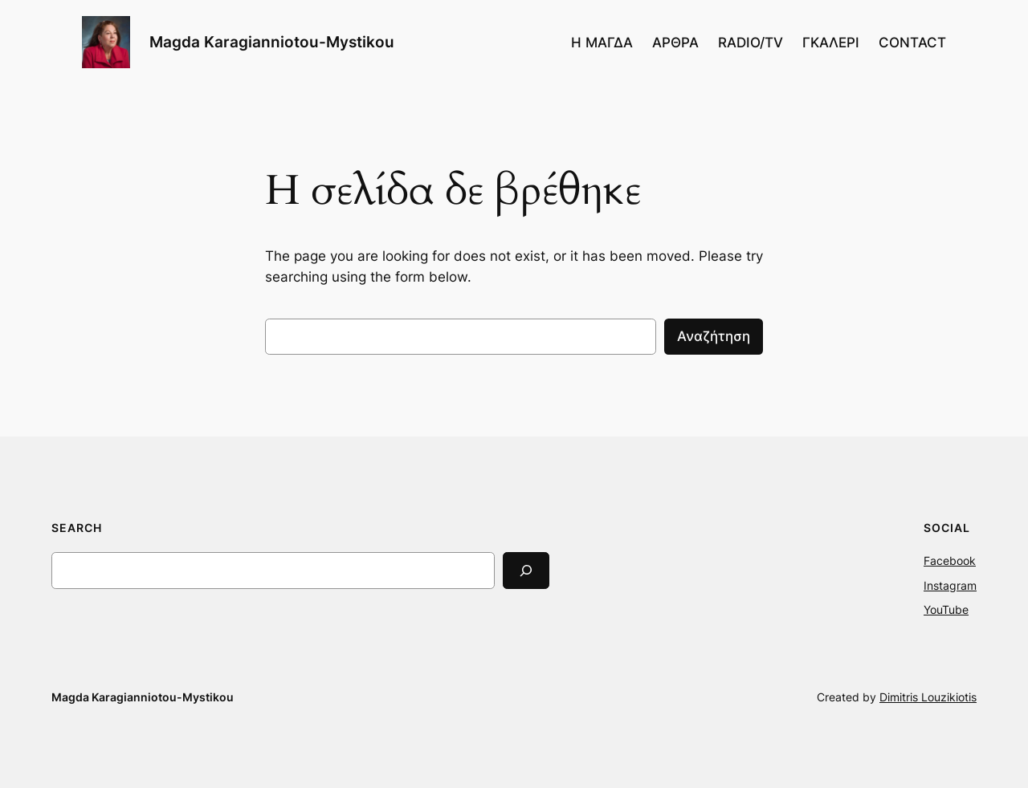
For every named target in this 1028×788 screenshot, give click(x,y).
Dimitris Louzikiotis (928, 697)
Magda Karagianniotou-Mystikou (271, 41)
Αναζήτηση (713, 336)
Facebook (950, 560)
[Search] (526, 570)
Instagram (950, 585)
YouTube (946, 609)
